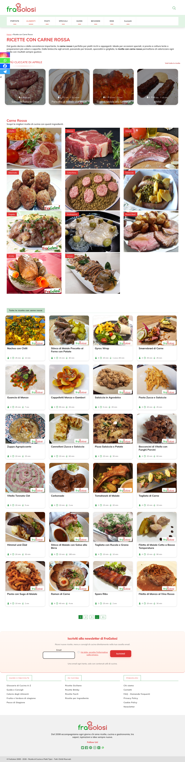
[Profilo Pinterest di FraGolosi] (90, 748)
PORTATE (14, 21)
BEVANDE (95, 21)
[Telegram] (5, 71)
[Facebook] (5, 66)
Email (58, 650)
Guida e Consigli (15, 689)
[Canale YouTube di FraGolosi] (98, 748)
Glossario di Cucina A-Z (19, 685)
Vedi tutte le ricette (172, 63)
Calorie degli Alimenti (18, 694)
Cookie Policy (130, 702)
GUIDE (80, 21)
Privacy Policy (131, 698)
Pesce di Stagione (16, 702)
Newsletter (129, 706)
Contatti (128, 21)
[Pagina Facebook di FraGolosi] (86, 748)
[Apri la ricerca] (174, 8)
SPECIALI (63, 21)
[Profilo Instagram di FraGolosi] (94, 748)
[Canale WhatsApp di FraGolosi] (102, 748)
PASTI (47, 21)
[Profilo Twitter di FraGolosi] (82, 748)
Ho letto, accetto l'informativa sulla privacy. (94, 653)
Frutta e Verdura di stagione (21, 698)
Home (9, 34)
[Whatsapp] (5, 60)
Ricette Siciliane (73, 685)
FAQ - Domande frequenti (137, 694)
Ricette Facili (72, 694)
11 (103, 617)
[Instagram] (5, 54)
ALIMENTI (31, 21)
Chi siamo (129, 685)
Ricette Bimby (72, 689)
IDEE (112, 21)
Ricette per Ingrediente (77, 698)
